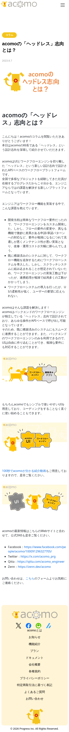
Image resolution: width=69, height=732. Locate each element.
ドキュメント (34, 657)
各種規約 (34, 671)
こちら (30, 578)
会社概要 (34, 664)
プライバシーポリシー (34, 678)
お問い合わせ (34, 698)
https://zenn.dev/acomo (34, 567)
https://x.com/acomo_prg (38, 556)
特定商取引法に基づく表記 (34, 685)
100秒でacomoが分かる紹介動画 (24, 471)
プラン (34, 650)
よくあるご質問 (34, 691)
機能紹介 (34, 644)
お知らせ (34, 637)
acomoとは (34, 630)
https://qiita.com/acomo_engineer (41, 562)
